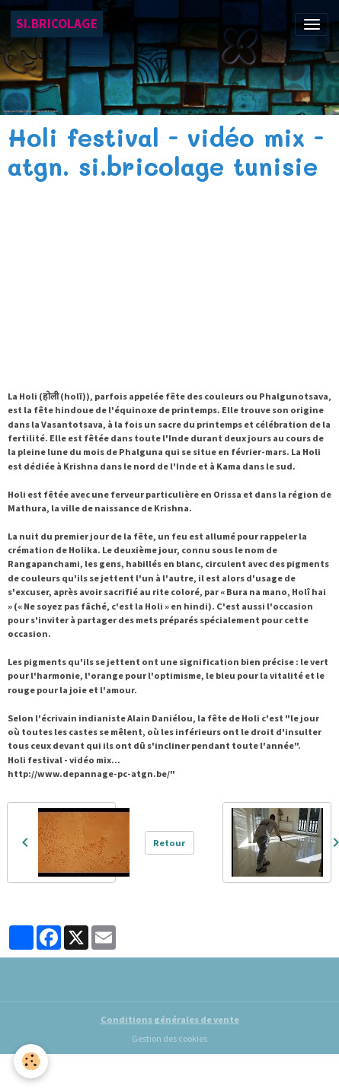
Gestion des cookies (169, 1038)
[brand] (57, 24)
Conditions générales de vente (170, 1019)
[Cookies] (31, 1061)
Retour (169, 842)
